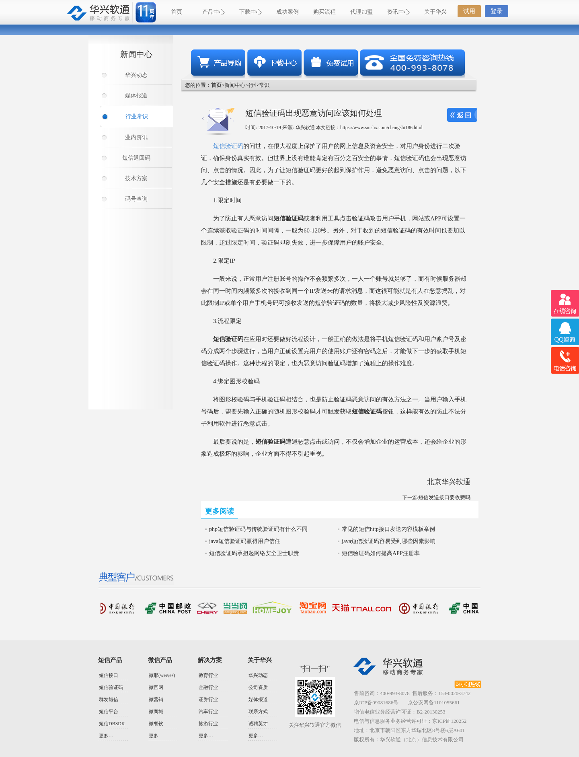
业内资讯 (136, 137)
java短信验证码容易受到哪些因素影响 (388, 541)
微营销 (156, 699)
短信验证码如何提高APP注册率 (381, 553)
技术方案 (136, 178)
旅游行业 (208, 723)
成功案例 (287, 12)
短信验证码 (228, 146)
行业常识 (136, 116)
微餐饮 (156, 723)
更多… (106, 735)
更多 (153, 735)
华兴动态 (136, 75)
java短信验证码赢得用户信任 (244, 541)
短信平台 (108, 711)
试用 (469, 11)
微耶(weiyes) (162, 675)
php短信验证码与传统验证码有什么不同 (258, 529)
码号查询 (136, 199)
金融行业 (208, 687)
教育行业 (208, 675)
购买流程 (324, 12)
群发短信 (108, 699)
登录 (497, 11)
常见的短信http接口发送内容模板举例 (388, 529)
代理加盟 (361, 12)
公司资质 (258, 687)
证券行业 (208, 699)
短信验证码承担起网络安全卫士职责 (254, 553)
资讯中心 (398, 12)
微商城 (156, 711)
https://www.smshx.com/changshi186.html (381, 127)
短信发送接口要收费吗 (444, 497)
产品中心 (213, 12)
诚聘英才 (258, 723)
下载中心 (250, 12)
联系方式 (258, 711)
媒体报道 (136, 96)
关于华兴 (435, 12)
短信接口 (108, 675)
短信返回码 (136, 158)
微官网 (156, 687)
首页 (176, 12)
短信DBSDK (112, 723)
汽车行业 (208, 711)
